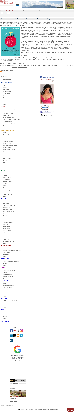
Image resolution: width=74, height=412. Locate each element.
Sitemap (35, 409)
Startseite (2, 10)
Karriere (31, 409)
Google (11, 385)
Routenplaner (13, 401)
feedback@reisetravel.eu (19, 67)
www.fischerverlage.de (7, 60)
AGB (39, 409)
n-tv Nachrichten (15, 383)
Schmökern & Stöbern (17, 10)
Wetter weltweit (13, 398)
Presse (26, 409)
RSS (18, 409)
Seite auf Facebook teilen (48, 77)
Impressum (50, 409)
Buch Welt (8, 10)
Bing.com (12, 388)
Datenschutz (44, 409)
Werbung (55, 409)
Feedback (22, 409)
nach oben (70, 410)
